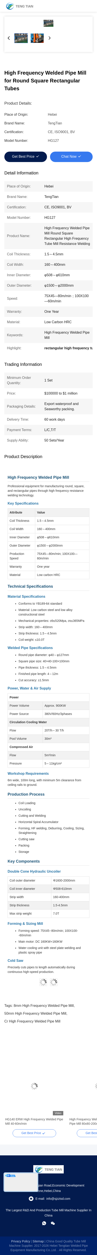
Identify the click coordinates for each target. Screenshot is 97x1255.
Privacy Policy (20, 1241)
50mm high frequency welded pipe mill (35, 1013)
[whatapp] (44, 1223)
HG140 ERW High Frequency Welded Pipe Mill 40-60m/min (34, 1121)
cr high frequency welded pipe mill (32, 1021)
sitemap (38, 1241)
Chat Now (69, 156)
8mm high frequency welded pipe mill (44, 1005)
